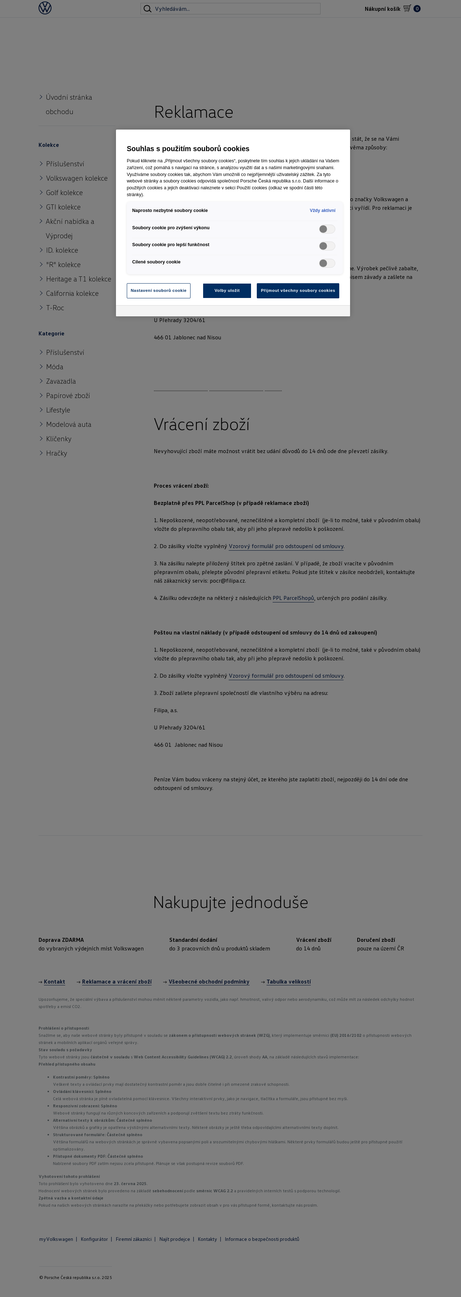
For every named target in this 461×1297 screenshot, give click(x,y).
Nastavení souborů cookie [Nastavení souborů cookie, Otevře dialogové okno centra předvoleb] (159, 290)
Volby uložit (227, 290)
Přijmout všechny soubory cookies (298, 290)
